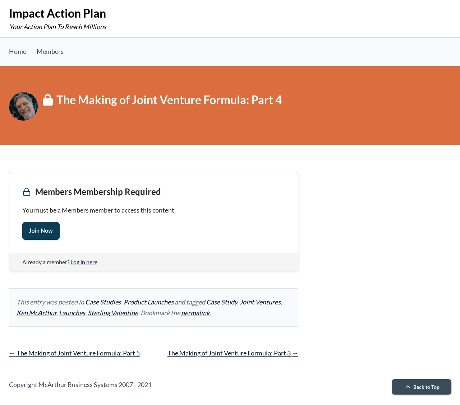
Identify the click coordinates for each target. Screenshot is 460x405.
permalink (195, 313)
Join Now (41, 230)
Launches (72, 313)
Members (50, 51)
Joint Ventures (260, 302)
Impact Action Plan (57, 13)
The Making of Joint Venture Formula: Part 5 (74, 353)
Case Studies (103, 302)
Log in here (83, 262)
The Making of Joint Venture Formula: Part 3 (232, 353)
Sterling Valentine (113, 313)
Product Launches (149, 302)
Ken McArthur (36, 313)
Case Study (221, 302)
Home (17, 51)
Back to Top (422, 387)
